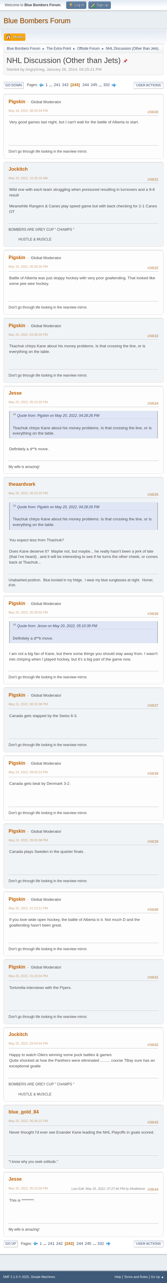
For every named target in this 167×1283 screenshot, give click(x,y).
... (51, 85)
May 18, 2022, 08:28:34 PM (28, 110)
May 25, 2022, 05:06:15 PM (28, 1121)
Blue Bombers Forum (37, 21)
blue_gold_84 (24, 1111)
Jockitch (18, 169)
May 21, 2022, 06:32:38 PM (28, 704)
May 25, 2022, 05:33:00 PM (28, 1188)
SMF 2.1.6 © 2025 (16, 1277)
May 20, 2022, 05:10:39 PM (28, 402)
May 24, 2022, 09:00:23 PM (28, 772)
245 (94, 85)
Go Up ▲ (157, 1277)
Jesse (15, 393)
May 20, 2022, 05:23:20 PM (28, 493)
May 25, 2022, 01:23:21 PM (28, 908)
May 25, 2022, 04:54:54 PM (28, 1043)
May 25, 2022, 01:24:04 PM (28, 976)
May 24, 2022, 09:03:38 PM (28, 840)
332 (106, 85)
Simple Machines (43, 1277)
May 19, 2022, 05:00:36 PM (28, 266)
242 (65, 85)
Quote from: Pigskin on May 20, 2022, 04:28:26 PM (58, 416)
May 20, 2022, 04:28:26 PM (28, 334)
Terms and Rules (136, 1277)
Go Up (10, 1243)
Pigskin (17, 101)
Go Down (13, 85)
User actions (148, 85)
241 (57, 85)
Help (118, 1277)
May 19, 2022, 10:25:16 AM (28, 178)
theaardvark (22, 484)
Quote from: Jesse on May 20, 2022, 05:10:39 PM (57, 626)
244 (85, 85)
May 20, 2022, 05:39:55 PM (28, 612)
